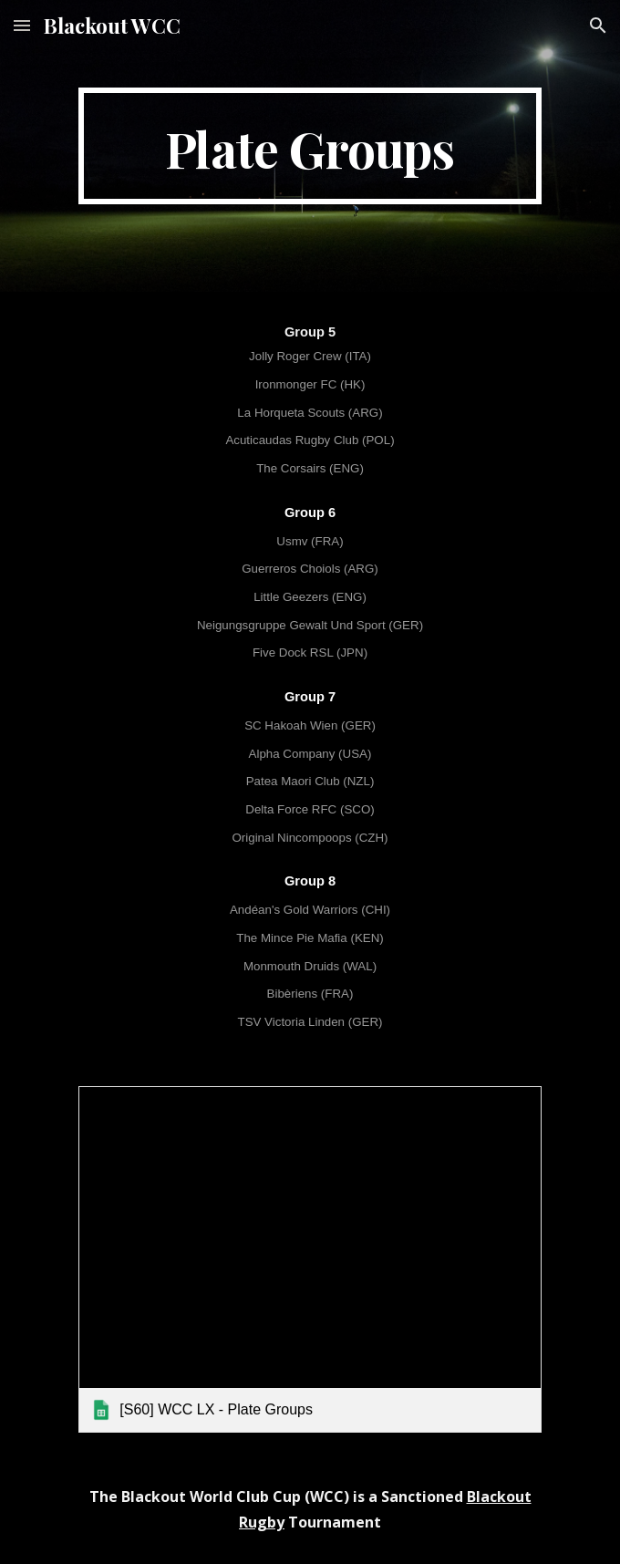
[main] (309, 146)
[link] (309, 1259)
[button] (22, 25)
